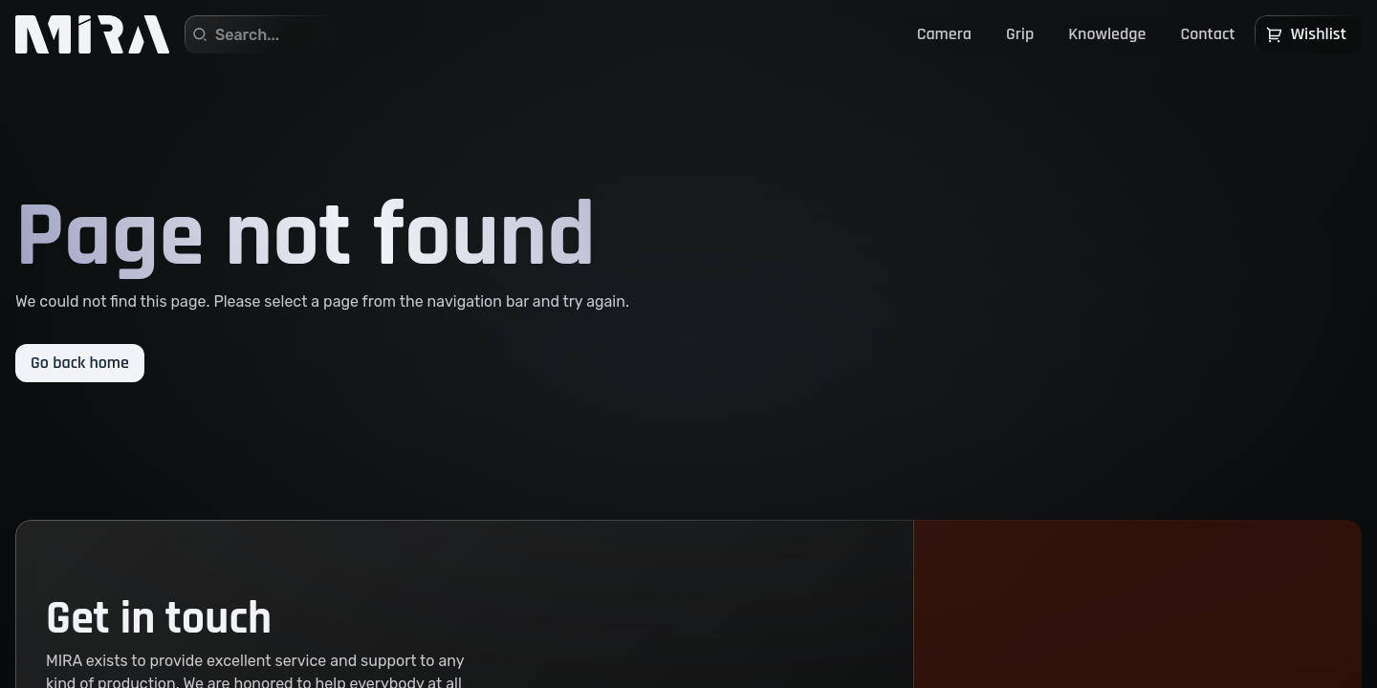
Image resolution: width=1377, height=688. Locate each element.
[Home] (92, 34)
